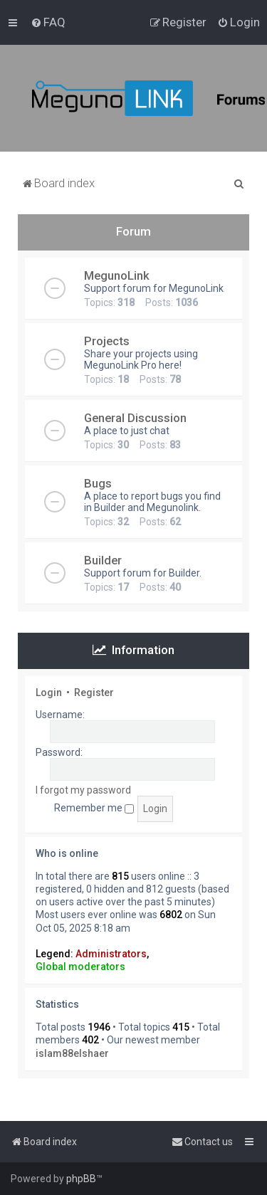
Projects (107, 341)
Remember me (94, 808)
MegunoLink (117, 275)
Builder (103, 560)
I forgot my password (83, 790)
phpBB (81, 1178)
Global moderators (80, 966)
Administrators (111, 953)
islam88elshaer (72, 1053)
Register (94, 692)
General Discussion (135, 418)
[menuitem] (48, 22)
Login (49, 692)
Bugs (98, 483)
